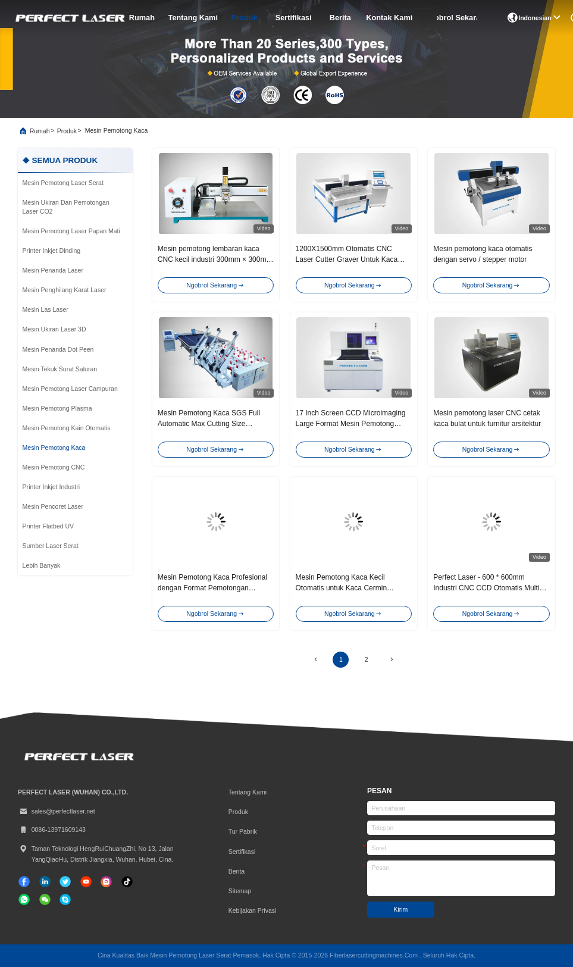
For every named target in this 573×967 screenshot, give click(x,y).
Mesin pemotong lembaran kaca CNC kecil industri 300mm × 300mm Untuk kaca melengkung (215, 259)
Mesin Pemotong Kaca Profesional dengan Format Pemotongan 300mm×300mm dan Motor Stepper (214, 588)
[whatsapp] (24, 899)
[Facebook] (24, 881)
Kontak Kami (389, 17)
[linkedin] (45, 881)
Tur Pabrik (242, 831)
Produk (244, 17)
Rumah (142, 17)
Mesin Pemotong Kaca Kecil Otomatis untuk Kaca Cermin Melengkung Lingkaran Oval (341, 588)
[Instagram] (106, 881)
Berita (340, 17)
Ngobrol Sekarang (457, 17)
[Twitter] (65, 881)
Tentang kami (193, 17)
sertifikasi (293, 17)
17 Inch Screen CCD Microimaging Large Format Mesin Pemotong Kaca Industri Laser (351, 424)
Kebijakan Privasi (252, 910)
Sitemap (240, 890)
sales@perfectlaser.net (56, 811)
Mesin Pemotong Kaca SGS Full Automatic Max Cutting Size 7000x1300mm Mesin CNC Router (212, 424)
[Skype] (65, 899)
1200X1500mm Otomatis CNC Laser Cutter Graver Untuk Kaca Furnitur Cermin (347, 259)
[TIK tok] (86, 881)
